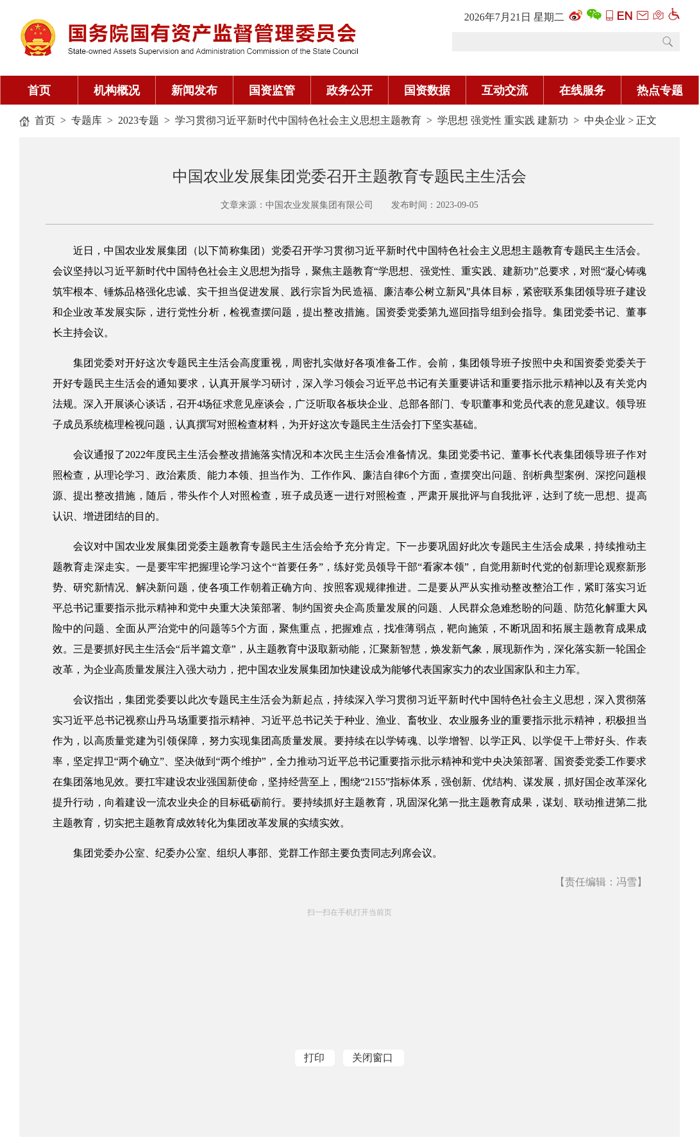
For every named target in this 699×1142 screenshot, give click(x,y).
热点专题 (660, 90)
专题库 (86, 120)
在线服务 (582, 90)
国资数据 (427, 90)
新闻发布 (194, 90)
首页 (39, 90)
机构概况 (117, 90)
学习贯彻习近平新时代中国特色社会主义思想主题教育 (298, 120)
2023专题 (138, 120)
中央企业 (604, 120)
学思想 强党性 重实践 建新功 (502, 120)
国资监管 (272, 90)
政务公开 (349, 90)
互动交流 (505, 90)
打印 (314, 1057)
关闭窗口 (372, 1057)
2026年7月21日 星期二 (514, 17)
